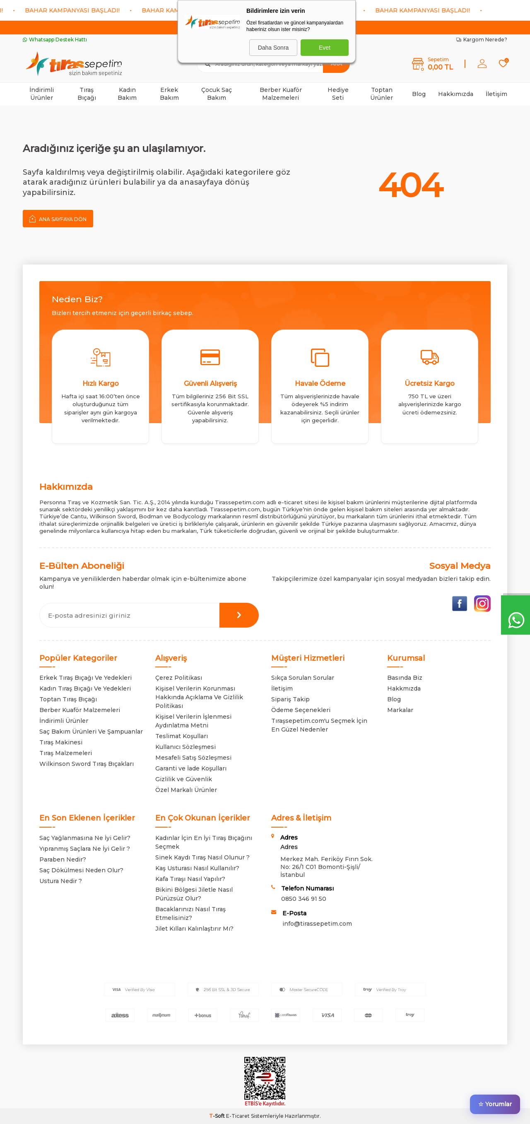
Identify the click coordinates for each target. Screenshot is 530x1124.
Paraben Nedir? (62, 859)
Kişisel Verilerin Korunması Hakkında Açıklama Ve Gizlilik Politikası (199, 697)
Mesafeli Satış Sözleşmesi (193, 757)
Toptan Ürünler (381, 93)
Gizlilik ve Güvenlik (183, 779)
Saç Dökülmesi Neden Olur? (81, 870)
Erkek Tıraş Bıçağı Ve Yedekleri (85, 677)
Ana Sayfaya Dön (58, 218)
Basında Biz (404, 677)
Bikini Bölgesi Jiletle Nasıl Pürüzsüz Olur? (194, 894)
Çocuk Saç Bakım (216, 93)
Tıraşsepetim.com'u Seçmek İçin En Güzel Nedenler (319, 725)
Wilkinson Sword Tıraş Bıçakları (86, 764)
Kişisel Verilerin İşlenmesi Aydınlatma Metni (193, 721)
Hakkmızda (404, 688)
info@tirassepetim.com (317, 923)
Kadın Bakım (127, 93)
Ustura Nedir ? (60, 881)
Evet (324, 47)
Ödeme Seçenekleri (300, 710)
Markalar (400, 710)
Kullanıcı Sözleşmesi (185, 747)
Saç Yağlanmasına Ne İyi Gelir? (84, 838)
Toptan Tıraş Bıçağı (68, 699)
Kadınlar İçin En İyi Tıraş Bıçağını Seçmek (203, 842)
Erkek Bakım (169, 93)
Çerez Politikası (178, 677)
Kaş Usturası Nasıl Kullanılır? (197, 868)
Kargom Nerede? (481, 39)
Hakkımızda (455, 94)
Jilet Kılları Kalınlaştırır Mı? (194, 928)
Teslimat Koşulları (181, 736)
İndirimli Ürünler (41, 93)
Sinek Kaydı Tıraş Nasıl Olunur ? (202, 857)
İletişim (496, 94)
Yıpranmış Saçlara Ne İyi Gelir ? (84, 848)
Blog (419, 94)
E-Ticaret (238, 1116)
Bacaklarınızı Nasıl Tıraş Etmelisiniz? (190, 913)
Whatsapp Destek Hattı (55, 39)
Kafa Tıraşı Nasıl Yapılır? (190, 879)
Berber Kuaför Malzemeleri (281, 93)
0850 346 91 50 (303, 899)
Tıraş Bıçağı (86, 93)
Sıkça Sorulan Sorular (302, 677)
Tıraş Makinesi (60, 742)
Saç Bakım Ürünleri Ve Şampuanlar (91, 731)
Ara (336, 63)
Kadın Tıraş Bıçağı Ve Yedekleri (85, 688)
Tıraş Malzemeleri (65, 753)
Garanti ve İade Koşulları (190, 768)
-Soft (217, 1116)
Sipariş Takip (290, 699)
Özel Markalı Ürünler (186, 790)
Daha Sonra (273, 47)
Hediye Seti (338, 93)
